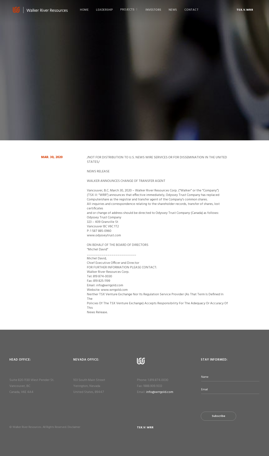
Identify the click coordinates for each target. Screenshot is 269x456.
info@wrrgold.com (159, 392)
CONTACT (191, 9)
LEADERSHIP (104, 9)
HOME (84, 9)
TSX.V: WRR (145, 427)
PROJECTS (129, 9)
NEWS (173, 9)
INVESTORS (153, 9)
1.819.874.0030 (158, 380)
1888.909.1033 (152, 386)
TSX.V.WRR (244, 9)
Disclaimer (74, 427)
